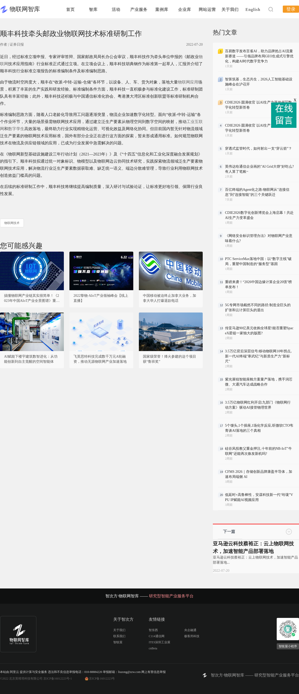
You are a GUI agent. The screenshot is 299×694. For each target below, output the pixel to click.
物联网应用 (188, 82)
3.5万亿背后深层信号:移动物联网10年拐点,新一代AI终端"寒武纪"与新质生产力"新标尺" (258, 356)
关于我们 (230, 9)
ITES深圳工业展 (159, 642)
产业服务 (138, 9)
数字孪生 (16, 129)
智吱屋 (117, 642)
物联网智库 (25, 9)
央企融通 (190, 630)
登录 (290, 9)
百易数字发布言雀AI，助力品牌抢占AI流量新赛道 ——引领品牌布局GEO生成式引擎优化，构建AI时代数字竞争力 (259, 56)
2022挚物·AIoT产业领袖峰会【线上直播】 (100, 298)
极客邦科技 (191, 636)
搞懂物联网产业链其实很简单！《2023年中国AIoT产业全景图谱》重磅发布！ (32, 298)
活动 (116, 9)
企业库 (184, 9)
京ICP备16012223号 (102, 678)
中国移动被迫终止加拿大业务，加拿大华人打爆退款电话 (169, 298)
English (253, 9)
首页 (70, 9)
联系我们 (119, 636)
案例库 (161, 9)
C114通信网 (156, 636)
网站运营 (207, 9)
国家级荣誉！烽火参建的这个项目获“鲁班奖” (169, 359)
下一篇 (229, 531)
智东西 (153, 630)
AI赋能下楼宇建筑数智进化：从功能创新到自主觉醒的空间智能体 (31, 359)
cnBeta (153, 648)
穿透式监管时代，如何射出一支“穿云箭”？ (258, 148)
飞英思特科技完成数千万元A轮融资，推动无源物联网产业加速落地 (100, 359)
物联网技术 (12, 223)
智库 (93, 9)
